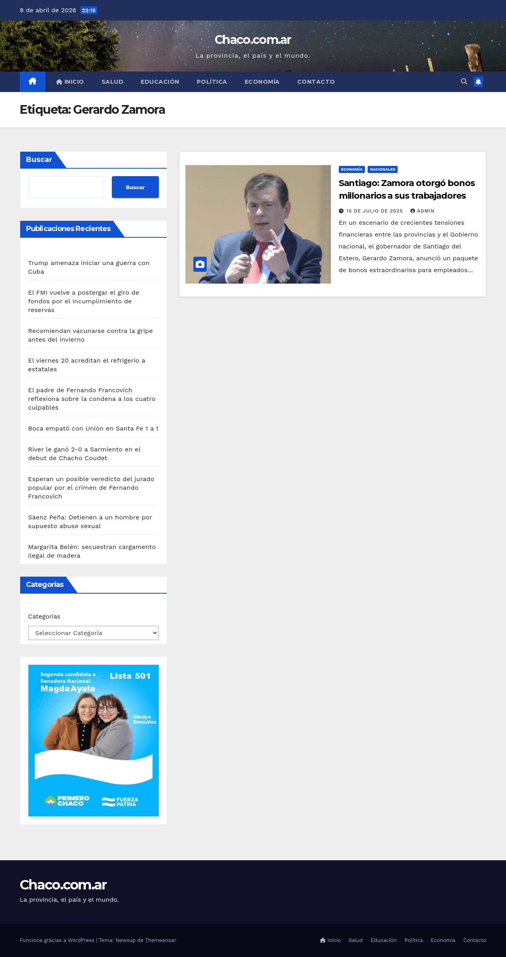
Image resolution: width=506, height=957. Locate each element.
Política (212, 81)
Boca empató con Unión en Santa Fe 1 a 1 (93, 428)
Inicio (70, 81)
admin (422, 211)
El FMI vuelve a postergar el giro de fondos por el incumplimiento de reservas (83, 301)
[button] (464, 81)
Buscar (39, 159)
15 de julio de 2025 (376, 211)
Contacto (316, 81)
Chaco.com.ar (253, 39)
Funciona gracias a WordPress (58, 940)
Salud (113, 81)
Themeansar (160, 940)
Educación (160, 81)
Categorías (44, 616)
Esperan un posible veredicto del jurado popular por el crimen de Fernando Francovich (91, 487)
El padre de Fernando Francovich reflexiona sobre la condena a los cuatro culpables (91, 398)
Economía (262, 81)
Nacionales (382, 169)
